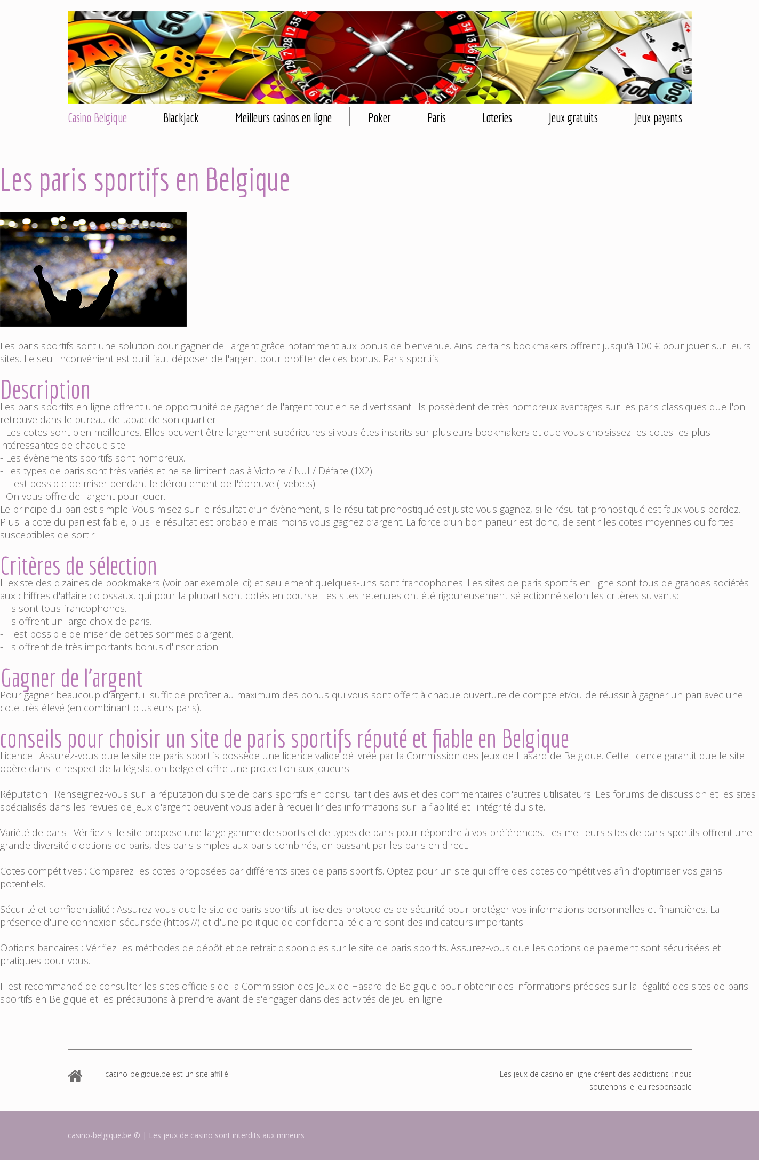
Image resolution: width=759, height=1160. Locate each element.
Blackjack (181, 117)
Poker (379, 117)
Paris (436, 117)
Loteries (497, 117)
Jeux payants (658, 117)
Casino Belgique (97, 117)
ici (245, 582)
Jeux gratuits (573, 117)
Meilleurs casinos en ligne (283, 117)
